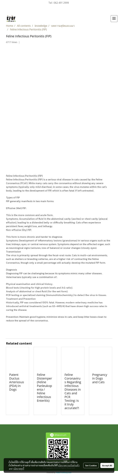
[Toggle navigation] (114, 18)
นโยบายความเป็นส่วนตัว (68, 465)
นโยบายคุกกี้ (18, 468)
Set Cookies (91, 465)
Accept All (107, 465)
